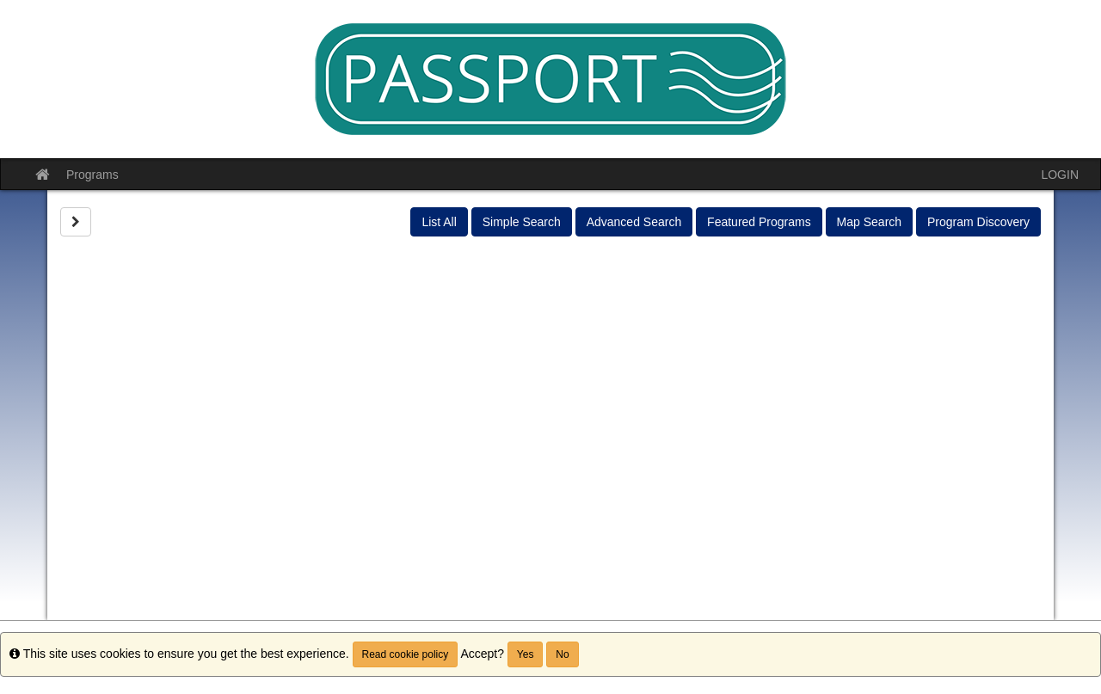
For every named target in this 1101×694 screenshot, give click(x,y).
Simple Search (522, 222)
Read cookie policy (405, 654)
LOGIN (1060, 174)
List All (438, 222)
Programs (92, 174)
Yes (525, 654)
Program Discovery (978, 222)
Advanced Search (634, 222)
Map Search (869, 222)
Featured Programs (759, 222)
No (562, 654)
